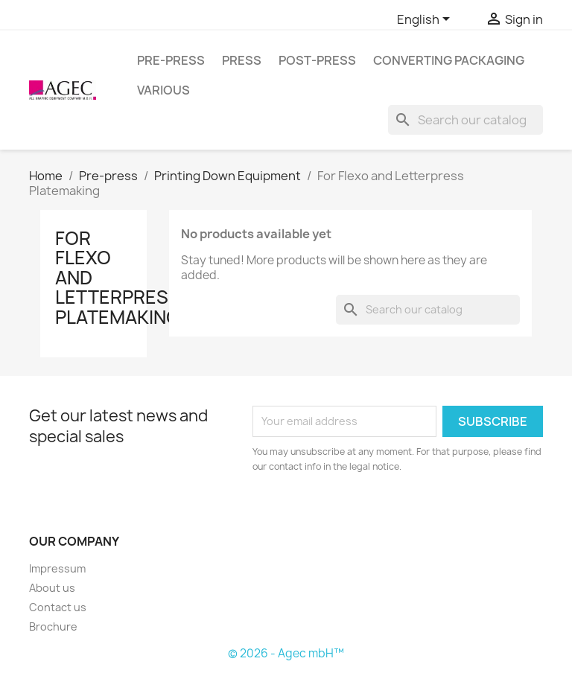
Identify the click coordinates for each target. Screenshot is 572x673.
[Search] (465, 120)
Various (163, 90)
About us (52, 588)
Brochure (53, 626)
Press (241, 60)
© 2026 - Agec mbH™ (286, 653)
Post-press (317, 60)
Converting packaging (448, 60)
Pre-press (171, 60)
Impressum (57, 568)
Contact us (57, 607)
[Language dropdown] (426, 20)
